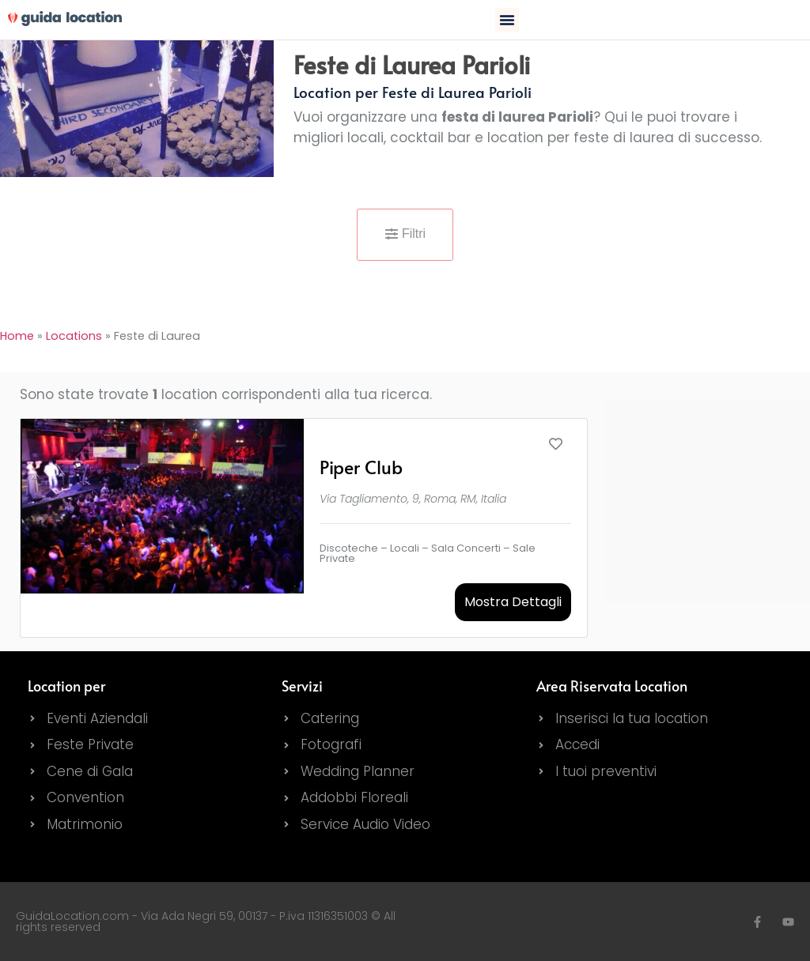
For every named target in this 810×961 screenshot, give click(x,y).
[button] (507, 20)
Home (17, 336)
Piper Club (361, 466)
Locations (74, 336)
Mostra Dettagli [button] (513, 602)
